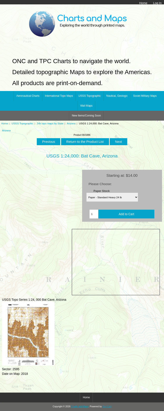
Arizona (71, 123)
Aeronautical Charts (27, 95)
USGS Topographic (22, 123)
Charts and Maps (79, 406)
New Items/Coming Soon (86, 115)
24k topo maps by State (50, 123)
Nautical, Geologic (117, 95)
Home (143, 3)
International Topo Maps (59, 95)
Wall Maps (86, 105)
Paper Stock (101, 190)
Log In (157, 3)
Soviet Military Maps (145, 95)
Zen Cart (106, 406)
